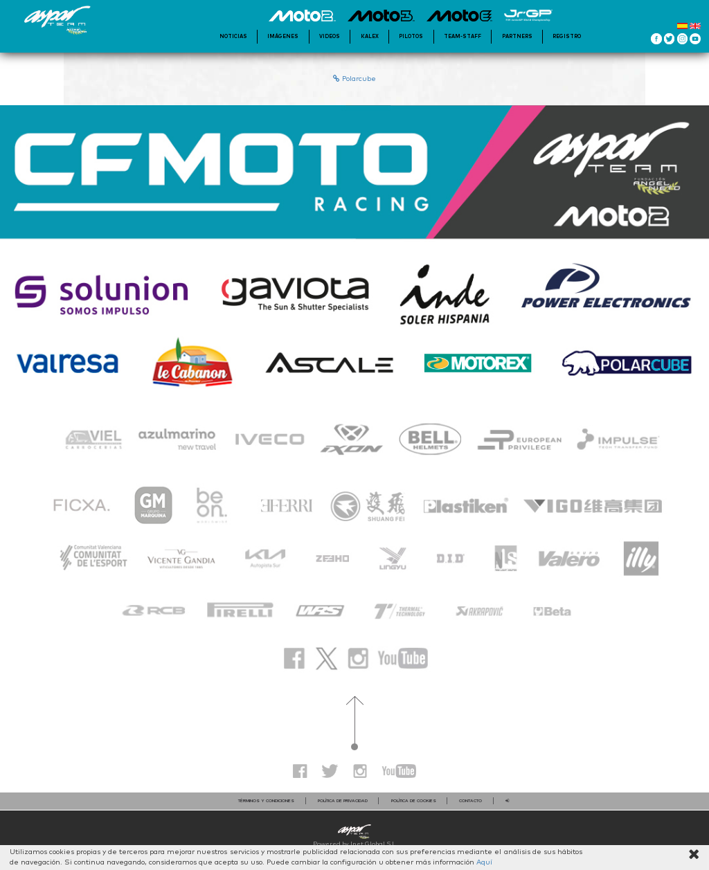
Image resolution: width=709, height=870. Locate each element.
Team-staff (462, 36)
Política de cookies (413, 801)
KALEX (370, 36)
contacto (470, 801)
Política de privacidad (343, 801)
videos (329, 36)
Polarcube (354, 78)
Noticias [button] (233, 36)
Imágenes (282, 36)
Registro (567, 36)
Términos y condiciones (266, 801)
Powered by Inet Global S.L (354, 843)
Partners (517, 36)
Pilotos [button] (411, 36)
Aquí (484, 862)
